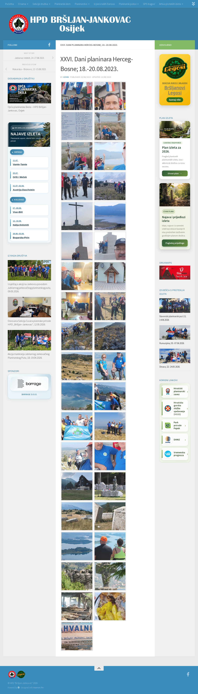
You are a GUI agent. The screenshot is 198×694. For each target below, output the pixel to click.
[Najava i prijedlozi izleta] (174, 194)
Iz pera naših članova (104, 3)
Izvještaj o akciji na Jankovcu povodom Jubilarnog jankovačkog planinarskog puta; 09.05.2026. (29, 287)
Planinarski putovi (127, 3)
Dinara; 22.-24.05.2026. (169, 366)
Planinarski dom (63, 3)
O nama (22, 3)
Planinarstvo (81, 3)
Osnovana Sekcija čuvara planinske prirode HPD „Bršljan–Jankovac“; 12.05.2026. (29, 322)
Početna (9, 3)
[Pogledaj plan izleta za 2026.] (174, 150)
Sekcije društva (40, 3)
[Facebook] (49, 45)
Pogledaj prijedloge (175, 243)
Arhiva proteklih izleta (170, 3)
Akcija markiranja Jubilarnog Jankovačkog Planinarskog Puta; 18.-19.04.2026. (29, 355)
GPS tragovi (149, 3)
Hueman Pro (38, 687)
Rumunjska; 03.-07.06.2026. (171, 343)
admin (66, 77)
